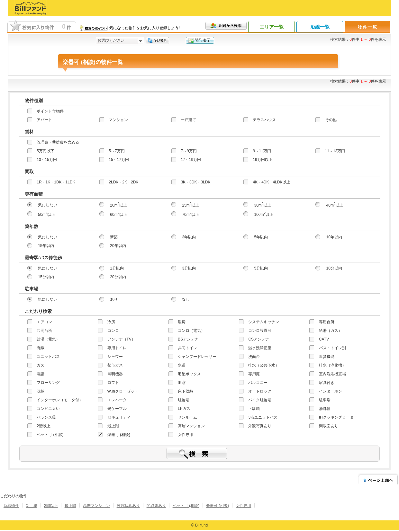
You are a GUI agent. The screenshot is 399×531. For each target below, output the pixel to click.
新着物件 (11, 505)
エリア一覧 (271, 27)
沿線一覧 (320, 27)
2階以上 (51, 505)
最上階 (70, 505)
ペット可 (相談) (186, 505)
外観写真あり (128, 505)
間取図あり (156, 505)
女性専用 (243, 505)
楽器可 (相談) (217, 505)
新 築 (31, 505)
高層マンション (96, 505)
